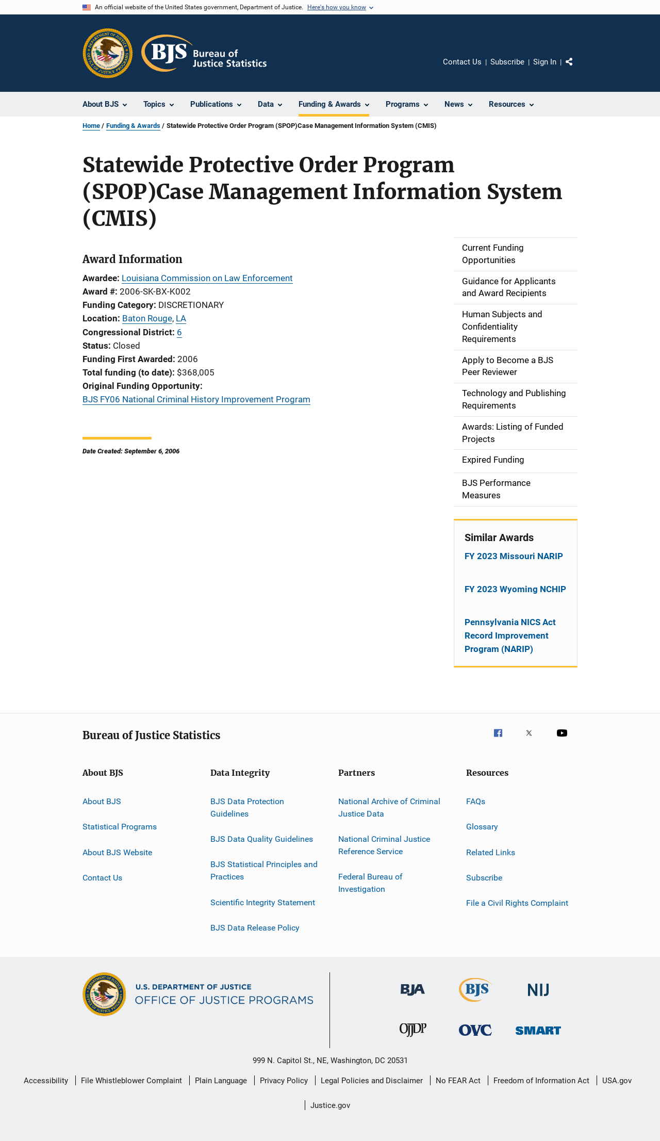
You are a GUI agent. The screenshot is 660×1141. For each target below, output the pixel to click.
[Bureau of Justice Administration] (413, 997)
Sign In (544, 62)
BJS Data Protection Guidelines (247, 807)
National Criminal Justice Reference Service (384, 845)
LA (181, 318)
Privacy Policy (284, 1080)
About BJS (101, 801)
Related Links (490, 852)
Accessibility (46, 1080)
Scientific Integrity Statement (262, 902)
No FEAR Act (458, 1080)
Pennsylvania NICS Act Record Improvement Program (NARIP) (510, 635)
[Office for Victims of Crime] (475, 1037)
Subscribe (507, 62)
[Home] (204, 53)
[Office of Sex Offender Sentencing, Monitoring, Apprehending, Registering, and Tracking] (538, 1036)
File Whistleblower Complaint (131, 1080)
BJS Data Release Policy (255, 928)
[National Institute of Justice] (538, 998)
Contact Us (462, 62)
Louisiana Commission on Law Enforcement (207, 278)
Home (91, 125)
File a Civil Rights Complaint (517, 903)
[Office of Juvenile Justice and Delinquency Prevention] (413, 1039)
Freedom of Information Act (541, 1080)
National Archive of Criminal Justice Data (389, 807)
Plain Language (221, 1080)
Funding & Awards (133, 125)
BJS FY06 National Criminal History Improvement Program (196, 399)
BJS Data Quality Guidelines (261, 839)
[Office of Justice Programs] (107, 53)
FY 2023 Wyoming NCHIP (515, 589)
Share (577, 69)
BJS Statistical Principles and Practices (264, 870)
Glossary (482, 827)
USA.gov (617, 1080)
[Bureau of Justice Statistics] (475, 1004)
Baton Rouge (147, 318)
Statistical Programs (119, 827)
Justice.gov (330, 1105)
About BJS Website (117, 852)
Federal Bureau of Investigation (370, 883)
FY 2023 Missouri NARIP (514, 556)
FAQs (475, 801)
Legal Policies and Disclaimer (372, 1080)
